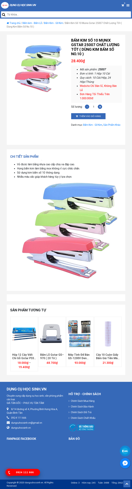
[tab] (25, 156)
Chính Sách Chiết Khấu (83, 418)
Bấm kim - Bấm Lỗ (32, 23)
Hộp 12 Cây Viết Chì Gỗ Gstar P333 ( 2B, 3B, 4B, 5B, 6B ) (24, 356)
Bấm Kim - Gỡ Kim (53, 23)
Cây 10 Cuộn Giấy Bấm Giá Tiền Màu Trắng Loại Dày (107, 356)
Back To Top (126, 483)
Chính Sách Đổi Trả (81, 412)
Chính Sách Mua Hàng (83, 400)
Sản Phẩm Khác (111, 124)
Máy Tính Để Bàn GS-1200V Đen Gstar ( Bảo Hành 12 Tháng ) (79, 356)
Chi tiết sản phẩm (24, 157)
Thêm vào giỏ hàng (90, 116)
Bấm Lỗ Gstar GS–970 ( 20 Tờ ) (52, 356)
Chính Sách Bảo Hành (82, 406)
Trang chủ (14, 23)
